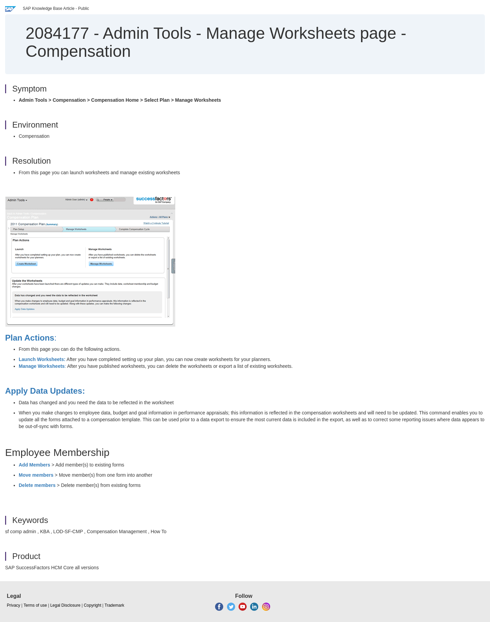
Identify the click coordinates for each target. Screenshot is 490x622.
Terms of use (35, 605)
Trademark (114, 605)
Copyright (92, 605)
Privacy (13, 605)
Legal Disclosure (65, 605)
